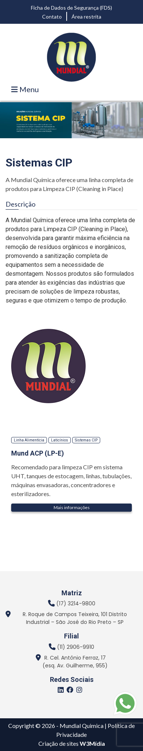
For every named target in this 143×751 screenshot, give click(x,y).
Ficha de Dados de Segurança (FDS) (71, 7)
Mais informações (72, 507)
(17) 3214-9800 (75, 603)
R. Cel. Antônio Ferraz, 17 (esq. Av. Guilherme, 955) (75, 661)
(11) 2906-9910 (75, 647)
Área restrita (86, 16)
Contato (52, 16)
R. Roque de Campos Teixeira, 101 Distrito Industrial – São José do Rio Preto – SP (75, 618)
